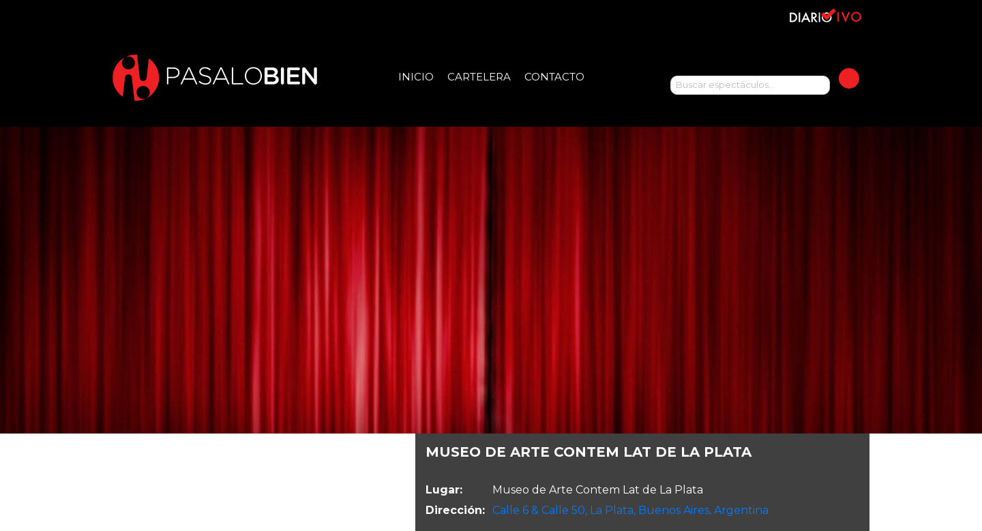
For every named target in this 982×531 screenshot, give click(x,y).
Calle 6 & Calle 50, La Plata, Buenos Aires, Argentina (630, 510)
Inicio (416, 76)
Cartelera (479, 76)
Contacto (554, 76)
